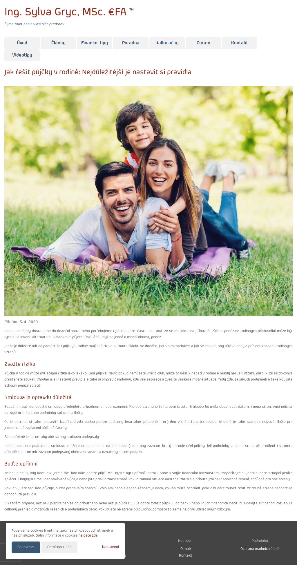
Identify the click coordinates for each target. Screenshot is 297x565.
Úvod (22, 43)
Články (58, 43)
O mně (203, 43)
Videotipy (22, 55)
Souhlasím (26, 547)
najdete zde (88, 535)
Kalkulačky (167, 43)
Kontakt (239, 43)
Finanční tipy (94, 43)
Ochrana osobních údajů (260, 548)
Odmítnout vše (59, 547)
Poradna (131, 43)
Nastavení (110, 546)
